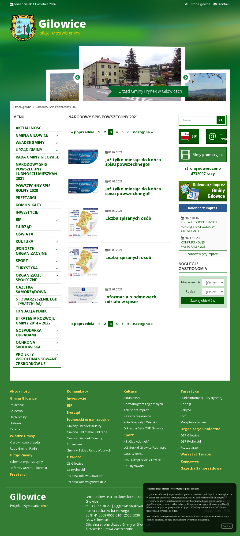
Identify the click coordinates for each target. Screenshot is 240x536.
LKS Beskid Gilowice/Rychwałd (145, 447)
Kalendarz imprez (136, 410)
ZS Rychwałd (76, 469)
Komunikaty (28, 205)
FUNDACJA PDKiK (31, 311)
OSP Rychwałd (190, 441)
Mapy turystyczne (193, 422)
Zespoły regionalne (137, 416)
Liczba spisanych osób (128, 218)
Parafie (15, 429)
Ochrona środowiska (37, 345)
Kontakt (220, 4)
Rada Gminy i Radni (24, 448)
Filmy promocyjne (207, 154)
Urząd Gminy (37, 149)
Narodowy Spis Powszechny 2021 (56, 107)
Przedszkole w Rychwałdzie (86, 482)
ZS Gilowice (75, 463)
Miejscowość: (190, 282)
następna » (143, 132)
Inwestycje (27, 212)
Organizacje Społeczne (37, 277)
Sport (37, 260)
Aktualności (29, 128)
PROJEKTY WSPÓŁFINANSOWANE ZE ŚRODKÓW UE (37, 359)
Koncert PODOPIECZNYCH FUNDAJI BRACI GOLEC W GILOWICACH (199, 226)
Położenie (17, 405)
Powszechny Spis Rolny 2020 (33, 188)
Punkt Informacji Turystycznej (201, 398)
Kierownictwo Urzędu (25, 442)
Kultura (37, 241)
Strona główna (197, 4)
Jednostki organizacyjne (37, 251)
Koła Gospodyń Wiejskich (142, 422)
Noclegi (185, 404)
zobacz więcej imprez (203, 254)
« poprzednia (82, 132)
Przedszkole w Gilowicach (85, 476)
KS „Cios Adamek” (136, 441)
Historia (15, 423)
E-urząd (24, 226)
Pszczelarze (189, 447)
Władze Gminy (37, 142)
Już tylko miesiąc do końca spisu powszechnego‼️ (133, 162)
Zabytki (185, 410)
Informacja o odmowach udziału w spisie (130, 299)
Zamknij (227, 526)
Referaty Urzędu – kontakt (28, 468)
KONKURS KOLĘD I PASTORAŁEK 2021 (194, 244)
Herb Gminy (18, 417)
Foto (183, 416)
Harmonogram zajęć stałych (143, 404)
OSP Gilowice (189, 435)
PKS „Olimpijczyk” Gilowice (142, 460)
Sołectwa (16, 411)
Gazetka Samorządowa (31, 289)
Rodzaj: (191, 291)
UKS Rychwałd (134, 466)
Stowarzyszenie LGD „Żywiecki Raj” (36, 301)
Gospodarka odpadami (37, 333)
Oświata (24, 234)
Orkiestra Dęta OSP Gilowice (144, 428)
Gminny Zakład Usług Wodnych (89, 450)
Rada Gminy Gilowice (37, 157)
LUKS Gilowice (133, 453)
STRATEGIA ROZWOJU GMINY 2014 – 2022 (36, 321)
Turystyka (37, 267)
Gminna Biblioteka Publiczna (87, 432)
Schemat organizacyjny (26, 461)
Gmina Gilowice (37, 135)
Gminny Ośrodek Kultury (84, 426)
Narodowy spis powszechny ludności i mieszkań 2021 (36, 171)
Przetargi (26, 197)
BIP (37, 219)
